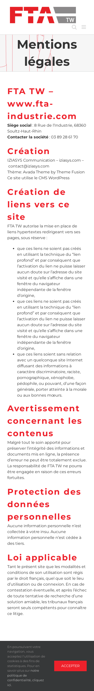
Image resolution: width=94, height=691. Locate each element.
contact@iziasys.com (28, 166)
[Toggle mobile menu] (84, 27)
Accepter (70, 666)
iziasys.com (70, 160)
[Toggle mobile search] (74, 27)
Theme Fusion (71, 172)
